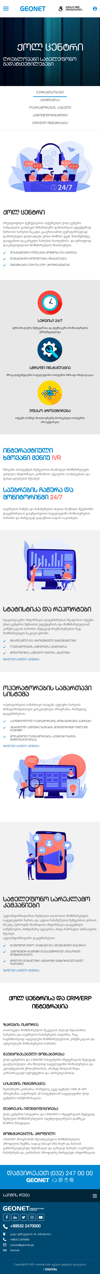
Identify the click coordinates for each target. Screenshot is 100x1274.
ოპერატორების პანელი (50, 108)
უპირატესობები (50, 92)
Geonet (14, 1250)
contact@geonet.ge (22, 1245)
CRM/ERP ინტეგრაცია (50, 123)
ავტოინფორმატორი (50, 115)
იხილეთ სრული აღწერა (21, 659)
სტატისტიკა (50, 100)
